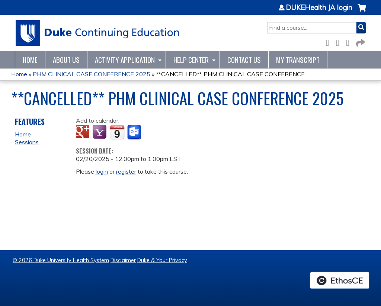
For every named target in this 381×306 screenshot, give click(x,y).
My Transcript (298, 59)
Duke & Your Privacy (162, 260)
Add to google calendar (83, 132)
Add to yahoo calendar (100, 132)
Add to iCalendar (117, 132)
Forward (360, 41)
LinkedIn (349, 41)
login (102, 171)
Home (30, 59)
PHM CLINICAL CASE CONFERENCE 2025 (91, 74)
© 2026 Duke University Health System (61, 260)
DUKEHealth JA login (319, 7)
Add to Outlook (135, 132)
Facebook (329, 41)
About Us (66, 59)
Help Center (191, 59)
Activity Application (125, 59)
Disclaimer (123, 260)
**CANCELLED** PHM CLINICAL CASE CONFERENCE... (232, 74)
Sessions (27, 142)
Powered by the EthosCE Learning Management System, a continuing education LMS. (340, 280)
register (126, 171)
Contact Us (244, 59)
